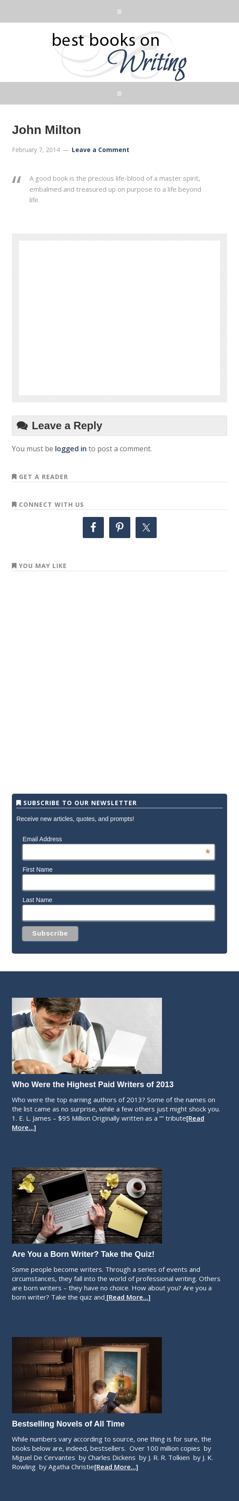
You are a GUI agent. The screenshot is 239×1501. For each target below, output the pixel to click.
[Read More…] (128, 1297)
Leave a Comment (100, 149)
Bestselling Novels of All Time (68, 1423)
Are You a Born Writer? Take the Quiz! (83, 1254)
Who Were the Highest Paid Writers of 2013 (92, 1084)
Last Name (37, 899)
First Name (37, 869)
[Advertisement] (136, 316)
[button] (119, 11)
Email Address (116, 839)
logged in (71, 448)
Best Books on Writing (119, 55)
